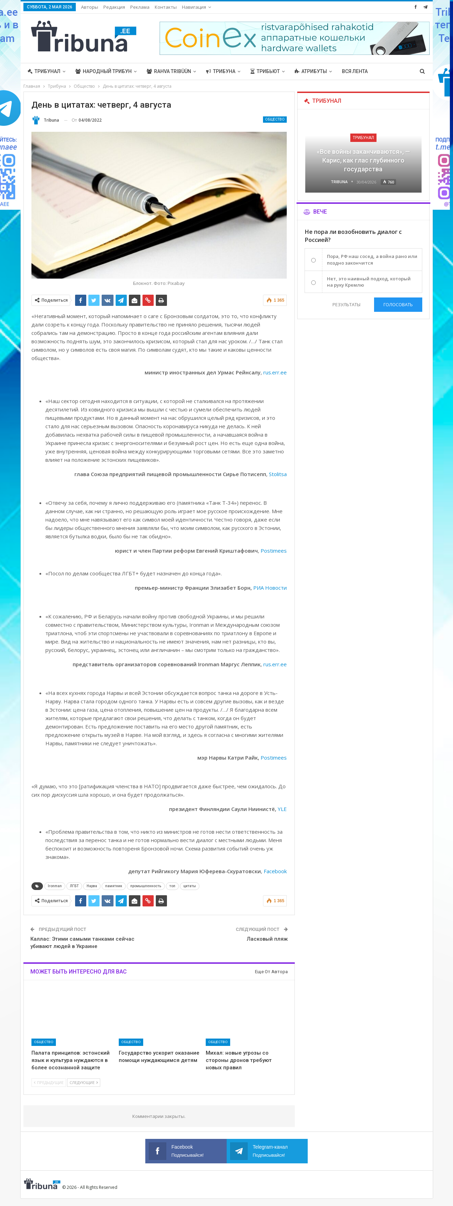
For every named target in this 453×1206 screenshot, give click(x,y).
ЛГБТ (74, 886)
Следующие (84, 1082)
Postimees (274, 550)
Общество (275, 119)
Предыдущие (49, 1082)
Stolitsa (278, 474)
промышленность (145, 886)
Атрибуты (311, 71)
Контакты (166, 7)
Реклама (139, 7)
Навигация (194, 7)
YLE (282, 808)
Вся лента (355, 71)
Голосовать (398, 304)
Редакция (114, 7)
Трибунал (44, 71)
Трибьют (265, 71)
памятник (113, 886)
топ (172, 886)
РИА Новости (270, 587)
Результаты (346, 304)
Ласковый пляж (267, 939)
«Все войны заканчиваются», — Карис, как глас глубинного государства (363, 160)
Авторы (89, 7)
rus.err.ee (275, 372)
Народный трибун (103, 71)
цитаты (189, 886)
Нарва (92, 886)
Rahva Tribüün (169, 71)
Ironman (55, 886)
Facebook (275, 871)
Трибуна (220, 71)
